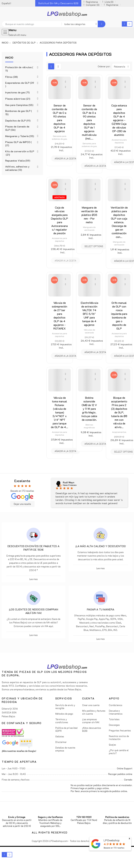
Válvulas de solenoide (89, 331)
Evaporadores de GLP (19, 84)
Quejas (112, 744)
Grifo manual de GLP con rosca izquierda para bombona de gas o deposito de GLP (119, 315)
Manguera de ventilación (89, 228)
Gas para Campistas (19, 105)
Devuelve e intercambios (115, 712)
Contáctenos (115, 705)
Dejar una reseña (22, 504)
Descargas (114, 724)
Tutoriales (114, 719)
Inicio (9, 57)
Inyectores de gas (17, 92)
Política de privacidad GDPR (66, 729)
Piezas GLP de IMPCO (18, 143)
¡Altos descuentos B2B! (91, 729)
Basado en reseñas (114, 847)
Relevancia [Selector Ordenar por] (122, 66)
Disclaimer (61, 741)
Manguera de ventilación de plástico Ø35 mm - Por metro (89, 215)
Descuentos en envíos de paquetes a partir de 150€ (33, 547)
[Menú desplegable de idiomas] (6, 3)
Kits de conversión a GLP (19, 153)
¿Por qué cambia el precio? (119, 752)
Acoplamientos (119, 432)
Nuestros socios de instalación (119, 737)
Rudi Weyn (68, 482)
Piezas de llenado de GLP (17, 128)
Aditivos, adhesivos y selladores (17, 168)
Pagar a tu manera (100, 609)
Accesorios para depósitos (119, 141)
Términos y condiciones (61, 721)
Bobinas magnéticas (89, 426)
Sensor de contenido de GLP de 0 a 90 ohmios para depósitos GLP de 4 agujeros (59, 118)
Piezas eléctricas (17, 98)
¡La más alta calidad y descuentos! (100, 546)
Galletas (59, 736)
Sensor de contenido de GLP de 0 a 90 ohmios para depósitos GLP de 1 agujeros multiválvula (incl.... (89, 121)
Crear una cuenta (90, 705)
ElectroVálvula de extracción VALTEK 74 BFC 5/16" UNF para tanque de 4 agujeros (89, 314)
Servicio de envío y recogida (65, 707)
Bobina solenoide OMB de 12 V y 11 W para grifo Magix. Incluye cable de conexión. (89, 408)
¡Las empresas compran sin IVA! (90, 721)
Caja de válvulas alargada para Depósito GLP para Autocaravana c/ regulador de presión (59, 220)
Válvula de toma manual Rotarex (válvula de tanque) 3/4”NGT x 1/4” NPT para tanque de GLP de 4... (59, 412)
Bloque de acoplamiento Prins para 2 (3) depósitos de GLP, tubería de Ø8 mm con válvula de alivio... (119, 412)
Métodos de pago (64, 713)
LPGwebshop (112, 840)
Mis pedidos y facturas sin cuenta (93, 712)
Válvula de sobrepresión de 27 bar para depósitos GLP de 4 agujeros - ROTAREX (59, 315)
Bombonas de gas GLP (18, 112)
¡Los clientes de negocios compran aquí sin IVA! (33, 611)
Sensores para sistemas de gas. (59, 137)
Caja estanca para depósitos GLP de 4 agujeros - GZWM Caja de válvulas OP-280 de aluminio (119, 120)
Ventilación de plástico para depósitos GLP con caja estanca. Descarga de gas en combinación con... (119, 222)
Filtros (11, 76)
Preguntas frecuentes (120, 730)
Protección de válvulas (19, 69)
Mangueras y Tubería (19, 136)
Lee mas (33, 579)
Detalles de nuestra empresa (65, 749)
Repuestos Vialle (17, 160)
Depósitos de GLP (18, 120)
